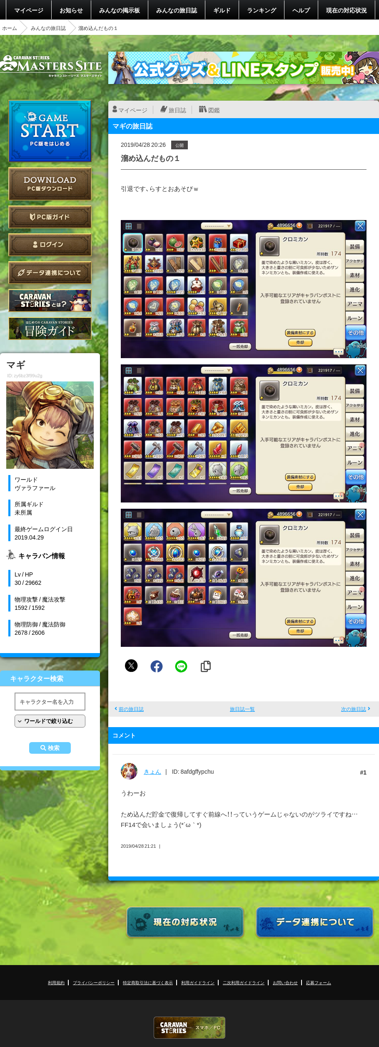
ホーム (9, 28)
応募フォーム (318, 982)
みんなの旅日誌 (176, 10)
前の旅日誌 (131, 709)
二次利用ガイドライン (243, 982)
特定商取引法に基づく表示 (148, 982)
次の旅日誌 (353, 709)
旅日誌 (177, 110)
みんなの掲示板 (119, 10)
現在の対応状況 (346, 10)
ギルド (222, 10)
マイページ (28, 10)
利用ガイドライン (197, 982)
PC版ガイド (50, 216)
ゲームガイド (50, 328)
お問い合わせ (285, 982)
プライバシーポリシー (94, 982)
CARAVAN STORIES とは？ (50, 300)
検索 (54, 748)
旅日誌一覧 (242, 709)
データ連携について (50, 272)
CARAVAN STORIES (189, 1028)
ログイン (50, 244)
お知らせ (71, 10)
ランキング (261, 10)
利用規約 (56, 982)
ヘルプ (301, 10)
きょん (152, 771)
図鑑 (214, 110)
